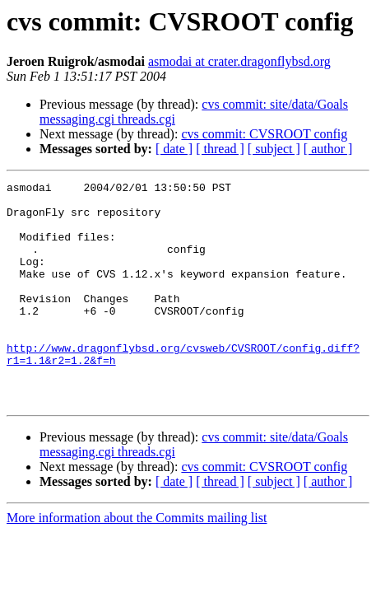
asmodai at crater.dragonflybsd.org (239, 61)
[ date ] (174, 149)
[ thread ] (220, 149)
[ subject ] (274, 149)
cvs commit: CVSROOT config (264, 134)
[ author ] (328, 149)
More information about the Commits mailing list (137, 562)
